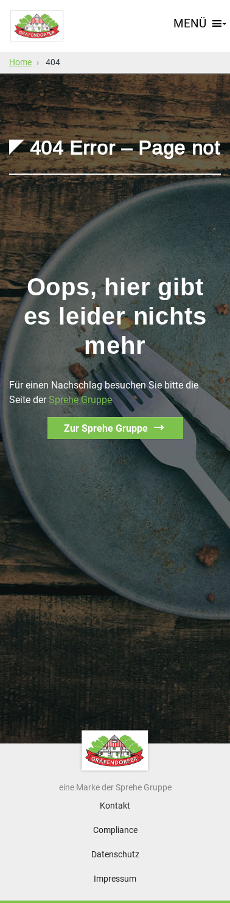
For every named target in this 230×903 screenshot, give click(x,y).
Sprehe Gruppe (80, 400)
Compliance (115, 830)
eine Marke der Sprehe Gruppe (115, 787)
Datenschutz (115, 854)
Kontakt (115, 805)
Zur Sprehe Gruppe (106, 428)
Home (20, 62)
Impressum (115, 879)
